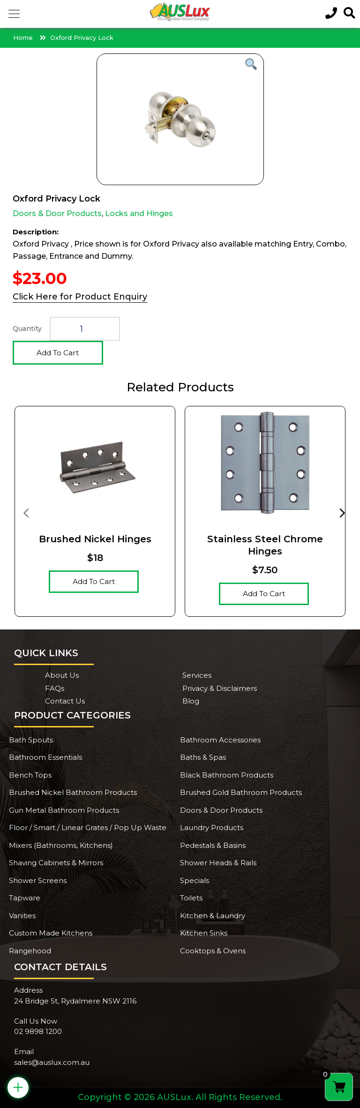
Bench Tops (30, 775)
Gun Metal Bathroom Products (64, 810)
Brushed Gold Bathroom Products (241, 792)
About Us (62, 675)
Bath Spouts (31, 739)
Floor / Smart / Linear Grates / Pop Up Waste (87, 827)
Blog (190, 700)
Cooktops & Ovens (213, 950)
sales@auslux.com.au (52, 1062)
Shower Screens (38, 880)
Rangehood (30, 950)
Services (196, 675)
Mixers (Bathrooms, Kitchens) (61, 845)
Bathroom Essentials (45, 757)
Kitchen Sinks (203, 932)
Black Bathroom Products (226, 775)
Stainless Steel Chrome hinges (265, 545)
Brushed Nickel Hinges (95, 539)
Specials (194, 880)
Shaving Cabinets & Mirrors (56, 862)
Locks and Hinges (139, 213)
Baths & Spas (203, 757)
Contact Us (65, 700)
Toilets (191, 897)
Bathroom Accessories (220, 739)
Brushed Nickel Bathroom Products (73, 792)
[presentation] (25, 512)
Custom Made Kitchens (50, 932)
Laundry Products (211, 827)
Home (23, 37)
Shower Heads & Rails (218, 862)
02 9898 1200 (38, 1031)
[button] (14, 14)
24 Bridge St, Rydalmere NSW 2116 (75, 1000)
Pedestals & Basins (213, 845)
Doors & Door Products (57, 213)
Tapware (24, 897)
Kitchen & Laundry (212, 915)
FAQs (54, 688)
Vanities (22, 915)
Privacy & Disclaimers (219, 688)
